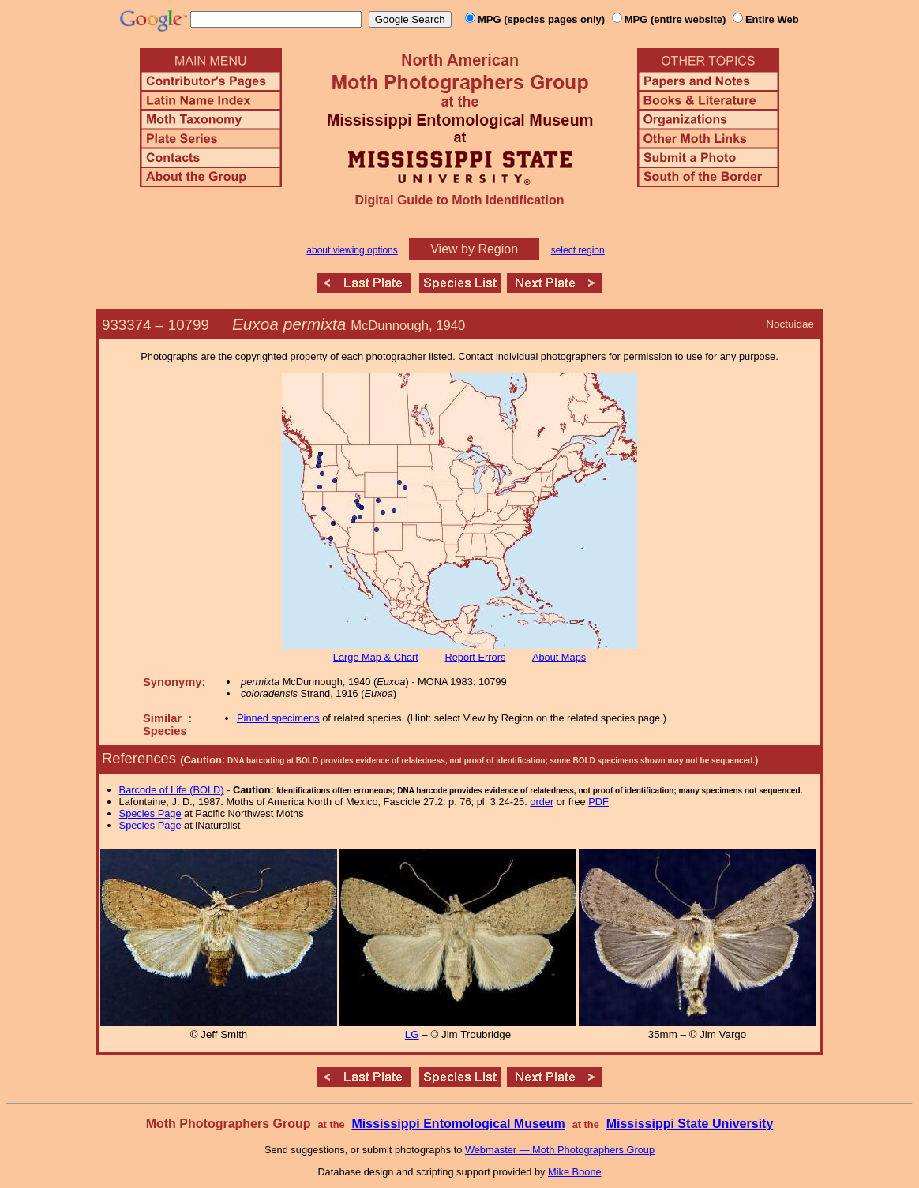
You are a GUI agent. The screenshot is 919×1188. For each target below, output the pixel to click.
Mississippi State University (690, 1123)
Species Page (150, 813)
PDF (598, 802)
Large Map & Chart (375, 657)
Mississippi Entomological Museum (458, 1123)
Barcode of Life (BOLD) (171, 790)
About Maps (559, 657)
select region (578, 250)
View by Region (474, 249)
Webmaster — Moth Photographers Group (560, 1150)
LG (412, 1034)
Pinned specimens (278, 718)
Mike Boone (575, 1172)
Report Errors (475, 657)
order (541, 802)
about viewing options (351, 250)
